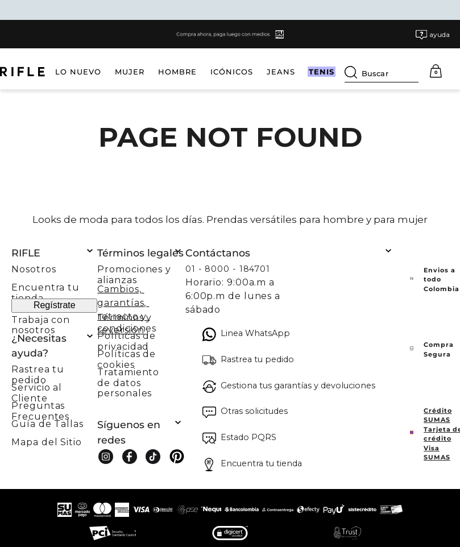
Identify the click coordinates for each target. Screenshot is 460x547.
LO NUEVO (33, 71)
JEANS (236, 71)
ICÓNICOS (186, 71)
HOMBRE (132, 71)
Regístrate (55, 305)
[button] (432, 34)
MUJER (85, 71)
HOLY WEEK (290, 71)
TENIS (344, 71)
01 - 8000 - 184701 (227, 269)
